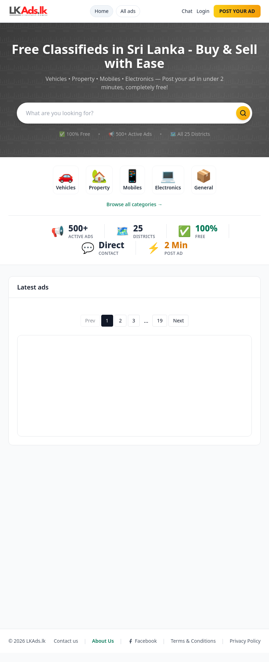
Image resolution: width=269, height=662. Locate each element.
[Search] (124, 114)
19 (160, 329)
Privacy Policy (245, 650)
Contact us (66, 650)
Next (178, 329)
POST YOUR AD (237, 11)
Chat (187, 11)
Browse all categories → (134, 213)
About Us (103, 650)
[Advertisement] (134, 395)
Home (102, 11)
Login (202, 11)
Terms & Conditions (193, 650)
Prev (90, 329)
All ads (128, 11)
